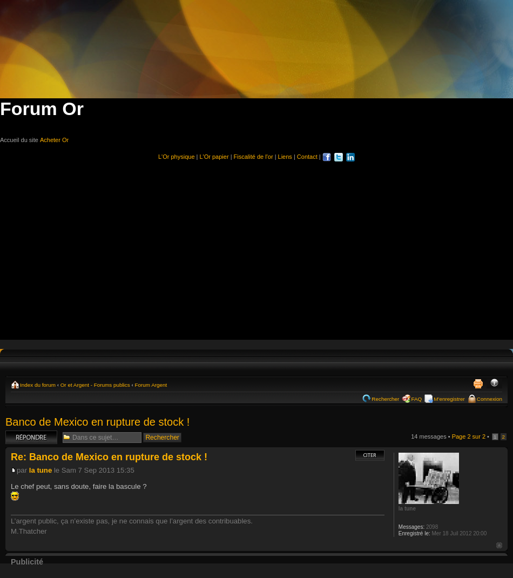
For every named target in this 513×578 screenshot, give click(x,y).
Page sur (468, 436)
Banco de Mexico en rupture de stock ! (97, 422)
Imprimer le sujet (478, 383)
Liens (285, 156)
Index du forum (38, 385)
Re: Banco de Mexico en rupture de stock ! (109, 457)
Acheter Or (54, 140)
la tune (40, 470)
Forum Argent (150, 385)
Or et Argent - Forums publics (95, 385)
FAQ (416, 399)
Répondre (31, 437)
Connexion (489, 399)
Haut (499, 545)
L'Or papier (214, 156)
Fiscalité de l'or (253, 156)
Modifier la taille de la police (494, 383)
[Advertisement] (256, 245)
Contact (307, 156)
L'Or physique (176, 156)
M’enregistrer (449, 399)
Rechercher (385, 399)
